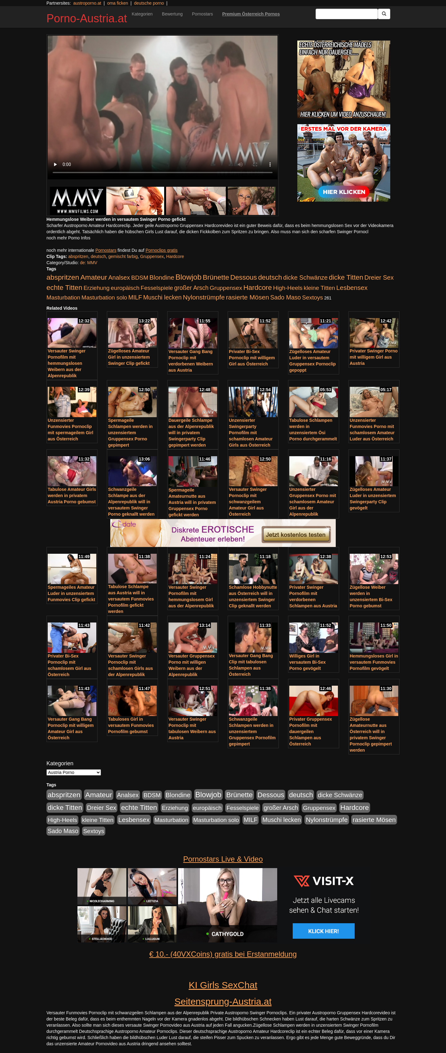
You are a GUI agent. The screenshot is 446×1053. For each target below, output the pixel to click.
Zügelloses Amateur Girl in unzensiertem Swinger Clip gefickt (129, 357)
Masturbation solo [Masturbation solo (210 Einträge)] (104, 297)
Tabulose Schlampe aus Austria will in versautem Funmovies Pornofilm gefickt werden (131, 599)
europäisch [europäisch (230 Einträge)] (125, 288)
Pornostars (202, 13)
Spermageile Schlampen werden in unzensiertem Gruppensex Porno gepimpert (130, 433)
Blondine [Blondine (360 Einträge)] (162, 277)
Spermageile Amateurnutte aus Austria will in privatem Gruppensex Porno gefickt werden (192, 502)
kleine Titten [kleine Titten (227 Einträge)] (319, 288)
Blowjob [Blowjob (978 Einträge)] (189, 277)
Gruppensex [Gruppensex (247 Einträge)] (226, 288)
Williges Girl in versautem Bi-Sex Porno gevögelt (307, 662)
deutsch (98, 256)
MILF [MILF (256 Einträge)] (135, 297)
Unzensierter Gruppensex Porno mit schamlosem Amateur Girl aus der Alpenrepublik (312, 502)
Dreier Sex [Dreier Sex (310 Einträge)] (379, 277)
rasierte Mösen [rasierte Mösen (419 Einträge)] (247, 297)
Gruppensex (152, 256)
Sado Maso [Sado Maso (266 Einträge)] (285, 297)
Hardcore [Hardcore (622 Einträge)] (257, 287)
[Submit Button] (384, 14)
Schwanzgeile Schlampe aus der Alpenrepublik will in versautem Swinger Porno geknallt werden (131, 502)
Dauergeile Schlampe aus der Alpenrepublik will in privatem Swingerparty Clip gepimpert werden (191, 433)
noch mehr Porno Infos (68, 237)
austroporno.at (87, 3)
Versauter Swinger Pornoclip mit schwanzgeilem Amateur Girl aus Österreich (248, 502)
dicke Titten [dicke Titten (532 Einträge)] (346, 277)
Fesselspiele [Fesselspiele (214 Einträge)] (157, 288)
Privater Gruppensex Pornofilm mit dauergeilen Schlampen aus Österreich (310, 731)
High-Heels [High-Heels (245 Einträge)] (288, 288)
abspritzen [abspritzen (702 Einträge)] (62, 277)
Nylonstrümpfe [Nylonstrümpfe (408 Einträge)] (204, 297)
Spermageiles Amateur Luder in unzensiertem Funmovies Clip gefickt (71, 593)
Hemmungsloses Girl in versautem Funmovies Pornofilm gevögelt (374, 662)
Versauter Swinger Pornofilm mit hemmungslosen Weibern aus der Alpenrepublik (66, 363)
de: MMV (88, 262)
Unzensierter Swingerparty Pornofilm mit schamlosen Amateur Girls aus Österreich (251, 433)
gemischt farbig (123, 256)
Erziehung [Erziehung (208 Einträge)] (97, 288)
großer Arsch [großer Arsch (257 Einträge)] (191, 287)
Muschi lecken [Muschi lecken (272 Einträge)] (162, 297)
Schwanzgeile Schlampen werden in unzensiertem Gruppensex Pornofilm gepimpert (252, 731)
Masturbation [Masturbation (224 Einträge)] (63, 297)
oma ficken (117, 3)
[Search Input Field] (347, 14)
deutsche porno (149, 3)
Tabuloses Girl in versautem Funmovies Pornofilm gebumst (131, 725)
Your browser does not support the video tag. (163, 107)
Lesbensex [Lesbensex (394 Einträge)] (352, 287)
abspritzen (78, 256)
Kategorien (142, 13)
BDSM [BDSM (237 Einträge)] (139, 277)
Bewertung (172, 13)
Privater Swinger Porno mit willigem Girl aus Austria (374, 357)
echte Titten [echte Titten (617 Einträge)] (64, 287)
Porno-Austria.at (86, 18)
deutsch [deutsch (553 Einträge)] (270, 277)
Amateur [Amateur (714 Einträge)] (93, 277)
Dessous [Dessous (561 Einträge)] (243, 277)
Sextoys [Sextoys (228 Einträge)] (312, 297)
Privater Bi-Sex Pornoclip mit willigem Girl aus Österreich (252, 357)
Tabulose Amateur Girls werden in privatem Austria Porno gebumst (72, 495)
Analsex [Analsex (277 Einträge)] (119, 277)
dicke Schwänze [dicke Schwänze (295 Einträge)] (305, 277)
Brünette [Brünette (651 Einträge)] (216, 277)
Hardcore (175, 256)
